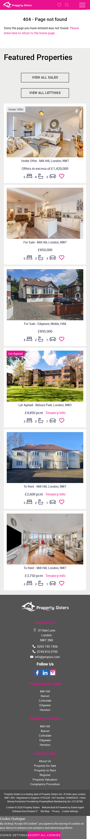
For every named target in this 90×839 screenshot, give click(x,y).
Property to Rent (45, 770)
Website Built (49, 807)
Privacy (56, 811)
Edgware (45, 705)
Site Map (45, 811)
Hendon (45, 710)
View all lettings (45, 93)
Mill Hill (45, 691)
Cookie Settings (70, 811)
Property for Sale (45, 766)
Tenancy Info (55, 412)
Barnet (45, 696)
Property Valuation (45, 779)
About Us (45, 761)
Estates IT (32, 811)
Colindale (45, 700)
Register (45, 775)
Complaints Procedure (45, 784)
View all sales (45, 77)
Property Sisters (31, 807)
